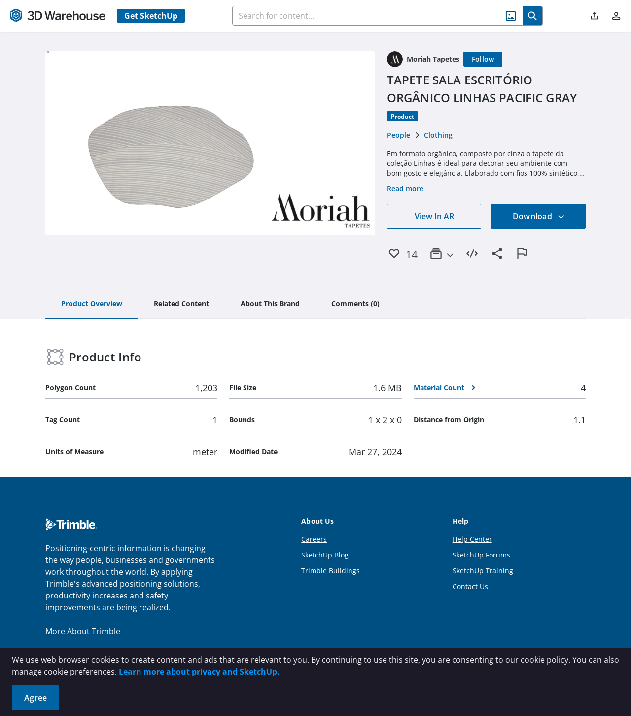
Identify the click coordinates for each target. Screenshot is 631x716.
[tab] (91, 304)
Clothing (438, 135)
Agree (35, 697)
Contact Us (470, 586)
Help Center (472, 539)
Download (539, 216)
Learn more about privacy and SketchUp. (199, 671)
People (398, 135)
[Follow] (483, 59)
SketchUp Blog (325, 554)
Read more (405, 188)
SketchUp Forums (481, 554)
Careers (314, 539)
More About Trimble (82, 631)
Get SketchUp (150, 15)
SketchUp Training (483, 570)
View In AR (434, 216)
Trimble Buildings (330, 570)
